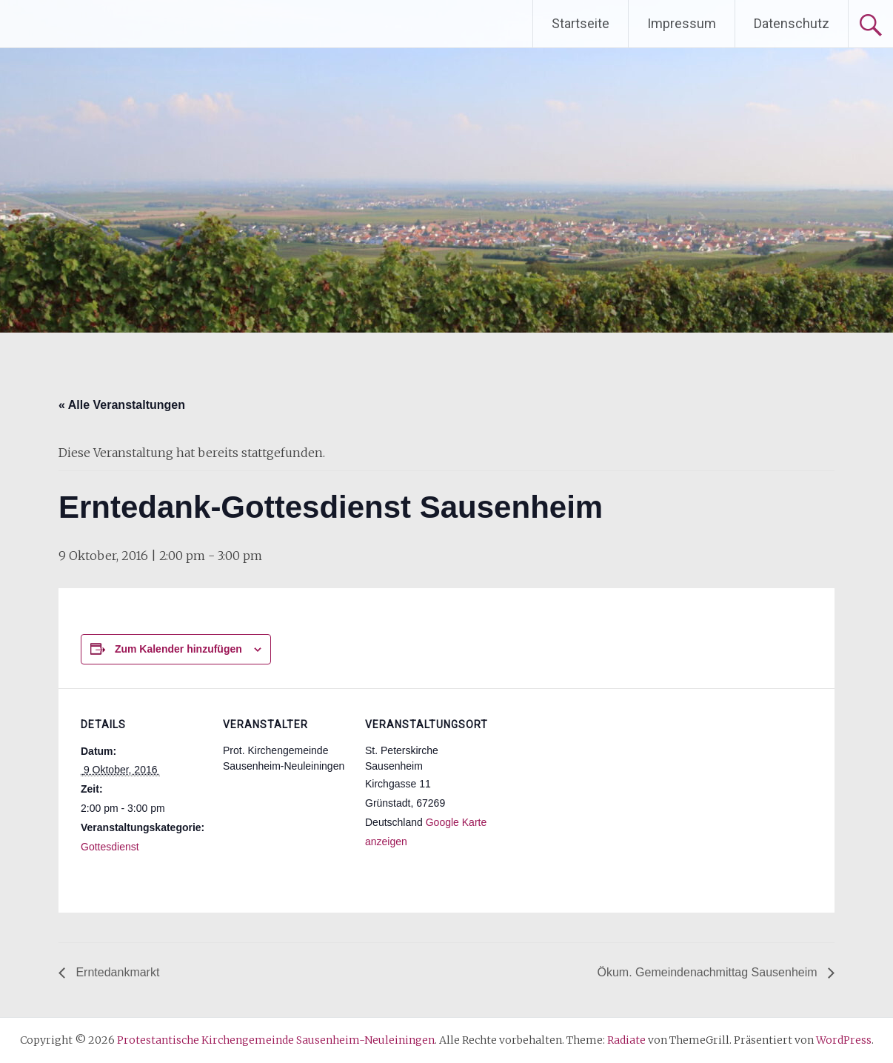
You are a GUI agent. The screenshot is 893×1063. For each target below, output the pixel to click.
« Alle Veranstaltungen (121, 405)
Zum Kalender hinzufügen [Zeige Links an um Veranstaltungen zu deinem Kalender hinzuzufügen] (178, 649)
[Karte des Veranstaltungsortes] (585, 790)
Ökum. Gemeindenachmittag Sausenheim (709, 972)
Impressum (681, 23)
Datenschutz (791, 23)
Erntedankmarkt (116, 972)
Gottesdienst (110, 847)
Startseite (580, 23)
